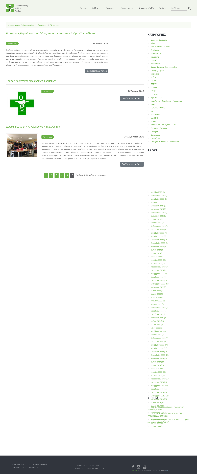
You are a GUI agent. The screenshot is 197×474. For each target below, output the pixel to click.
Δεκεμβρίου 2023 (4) (159, 330)
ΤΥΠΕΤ (153, 91)
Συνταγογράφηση (157, 70)
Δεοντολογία (155, 64)
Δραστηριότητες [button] (127, 8)
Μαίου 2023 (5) (156, 354)
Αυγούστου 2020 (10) (159, 456)
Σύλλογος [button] (96, 8)
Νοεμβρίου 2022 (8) (158, 374)
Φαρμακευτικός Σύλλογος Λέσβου (21, 25)
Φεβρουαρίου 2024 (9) (159, 323)
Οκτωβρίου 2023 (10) (159, 337)
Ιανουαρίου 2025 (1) (158, 313)
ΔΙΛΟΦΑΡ (155, 118)
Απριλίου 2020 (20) (158, 469)
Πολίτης (154, 121)
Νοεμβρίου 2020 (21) (159, 446)
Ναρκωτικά (155, 74)
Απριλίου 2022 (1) (158, 398)
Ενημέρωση (42, 25)
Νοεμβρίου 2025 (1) (158, 300)
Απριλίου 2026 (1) (158, 290)
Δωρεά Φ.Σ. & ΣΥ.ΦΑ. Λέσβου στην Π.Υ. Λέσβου (33, 126)
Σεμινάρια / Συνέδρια (159, 128)
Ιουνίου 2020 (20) (157, 463)
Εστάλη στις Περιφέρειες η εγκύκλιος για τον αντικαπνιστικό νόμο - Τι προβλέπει (50, 33)
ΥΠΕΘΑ (154, 87)
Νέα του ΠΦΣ (156, 54)
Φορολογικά (155, 115)
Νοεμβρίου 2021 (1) (158, 408)
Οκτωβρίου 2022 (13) (159, 378)
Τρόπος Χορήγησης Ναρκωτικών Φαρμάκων (31, 81)
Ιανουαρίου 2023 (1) (158, 368)
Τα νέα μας (54, 25)
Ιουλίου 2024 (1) (157, 317)
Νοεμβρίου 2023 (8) (158, 334)
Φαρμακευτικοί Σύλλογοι (160, 47)
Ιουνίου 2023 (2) (157, 351)
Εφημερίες (84, 8)
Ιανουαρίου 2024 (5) (158, 327)
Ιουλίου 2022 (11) (157, 388)
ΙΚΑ (152, 111)
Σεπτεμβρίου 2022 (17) (160, 381)
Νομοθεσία (155, 57)
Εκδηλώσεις (155, 135)
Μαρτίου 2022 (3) (157, 401)
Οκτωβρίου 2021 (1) (158, 412)
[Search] (179, 8)
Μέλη (153, 43)
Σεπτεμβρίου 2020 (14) (160, 452)
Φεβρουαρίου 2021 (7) (159, 435)
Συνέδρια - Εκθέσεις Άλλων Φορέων (165, 142)
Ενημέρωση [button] (110, 8)
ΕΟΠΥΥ (154, 84)
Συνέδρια (154, 132)
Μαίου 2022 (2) (156, 395)
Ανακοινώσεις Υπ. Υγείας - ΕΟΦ (163, 125)
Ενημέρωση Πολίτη (146, 8)
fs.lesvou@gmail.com (93, 472)
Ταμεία (153, 81)
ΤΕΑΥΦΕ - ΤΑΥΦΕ (158, 108)
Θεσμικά (154, 60)
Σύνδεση (162, 8)
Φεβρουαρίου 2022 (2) (159, 405)
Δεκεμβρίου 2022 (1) (159, 371)
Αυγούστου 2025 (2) (158, 306)
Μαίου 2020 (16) (157, 466)
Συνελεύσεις (155, 138)
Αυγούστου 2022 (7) (158, 385)
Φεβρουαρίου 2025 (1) (159, 310)
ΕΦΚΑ (153, 104)
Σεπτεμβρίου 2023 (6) (159, 340)
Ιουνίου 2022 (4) (157, 391)
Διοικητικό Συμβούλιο (159, 40)
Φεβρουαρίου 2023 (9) (159, 364)
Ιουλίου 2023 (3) (157, 347)
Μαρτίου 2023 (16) (158, 361)
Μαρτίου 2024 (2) (157, 320)
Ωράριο (153, 77)
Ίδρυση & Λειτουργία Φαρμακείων (164, 67)
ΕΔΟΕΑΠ (154, 94)
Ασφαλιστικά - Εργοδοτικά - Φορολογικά (166, 101)
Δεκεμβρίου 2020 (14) (159, 442)
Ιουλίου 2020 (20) (157, 459)
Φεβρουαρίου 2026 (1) (159, 293)
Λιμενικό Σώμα (156, 98)
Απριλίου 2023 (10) (158, 357)
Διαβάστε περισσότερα (97, 71)
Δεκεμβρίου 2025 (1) (159, 296)
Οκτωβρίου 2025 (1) (158, 303)
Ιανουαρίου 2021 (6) (158, 439)
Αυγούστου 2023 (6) (158, 344)
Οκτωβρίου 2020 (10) (159, 449)
